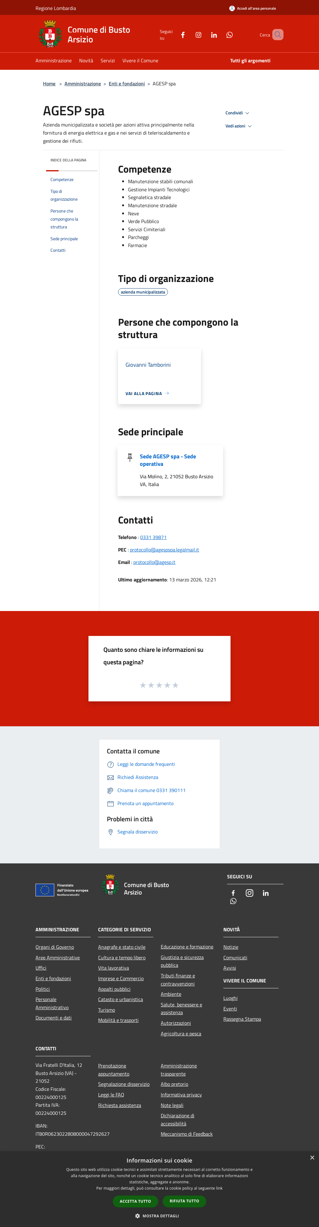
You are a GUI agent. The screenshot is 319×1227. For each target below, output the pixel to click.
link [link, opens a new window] (219, 1188)
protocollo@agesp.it (154, 562)
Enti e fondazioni (127, 83)
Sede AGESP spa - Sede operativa (168, 460)
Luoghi (230, 998)
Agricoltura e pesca (181, 1033)
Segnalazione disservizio (124, 1084)
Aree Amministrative (58, 957)
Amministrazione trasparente (179, 1069)
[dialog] (159, 1189)
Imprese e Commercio (121, 978)
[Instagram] (189, 34)
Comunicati (235, 957)
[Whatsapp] (220, 34)
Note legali (172, 1105)
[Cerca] (276, 34)
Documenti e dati (54, 1017)
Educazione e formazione (187, 946)
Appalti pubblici (114, 989)
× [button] (312, 1158)
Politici (43, 989)
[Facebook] (174, 34)
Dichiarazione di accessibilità (177, 1119)
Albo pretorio (174, 1084)
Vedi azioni (240, 126)
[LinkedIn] (205, 34)
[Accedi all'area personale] (252, 8)
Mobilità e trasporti (118, 1020)
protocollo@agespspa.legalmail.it (164, 549)
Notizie (230, 947)
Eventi (230, 1008)
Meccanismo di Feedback (187, 1134)
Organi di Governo (55, 947)
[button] (159, 1216)
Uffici (41, 968)
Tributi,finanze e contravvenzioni (178, 979)
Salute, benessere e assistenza (181, 1008)
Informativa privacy (181, 1094)
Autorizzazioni (176, 1023)
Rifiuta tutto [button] (184, 1201)
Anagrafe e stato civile (121, 947)
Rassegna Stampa (242, 1019)
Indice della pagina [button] (68, 160)
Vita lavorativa (113, 968)
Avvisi (229, 968)
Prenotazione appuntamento (113, 1069)
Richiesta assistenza (119, 1105)
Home (49, 83)
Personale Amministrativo (52, 1003)
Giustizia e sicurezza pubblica (182, 961)
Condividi (238, 113)
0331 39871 (153, 537)
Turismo (106, 1010)
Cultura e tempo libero (121, 957)
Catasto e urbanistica (120, 999)
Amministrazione (82, 83)
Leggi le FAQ (111, 1094)
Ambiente (171, 994)
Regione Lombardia (56, 8)
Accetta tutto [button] (135, 1201)
